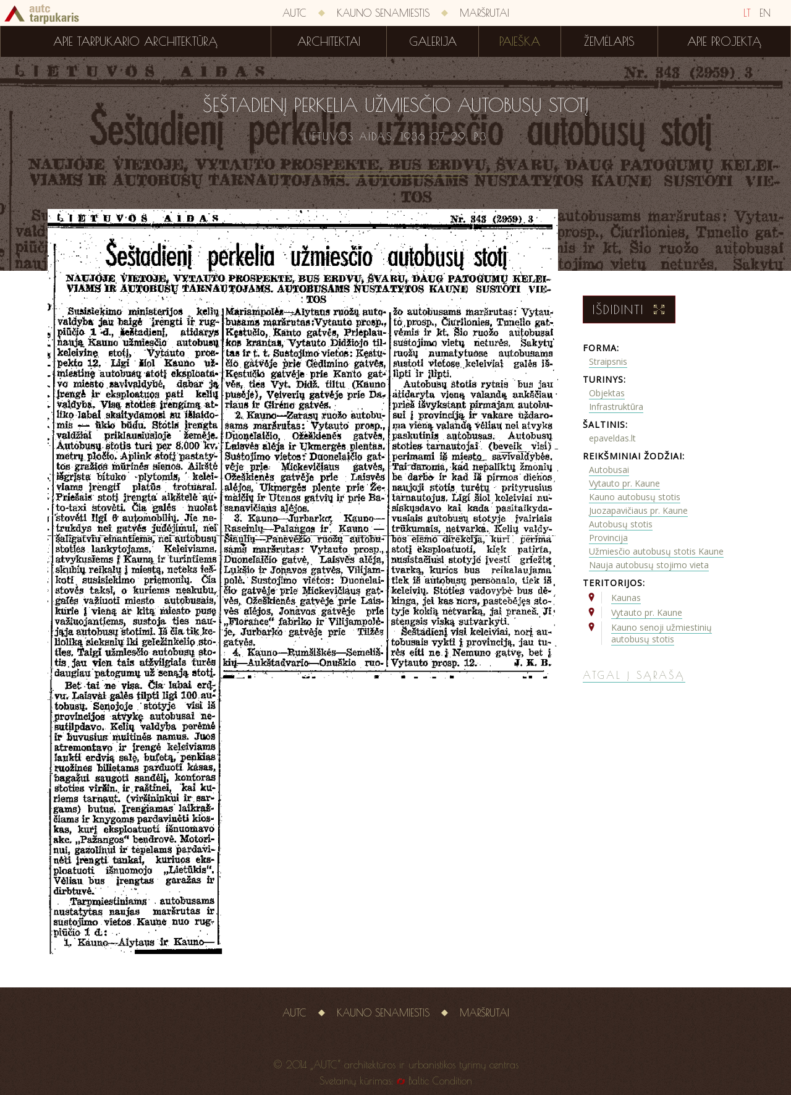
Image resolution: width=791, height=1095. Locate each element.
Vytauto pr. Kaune (624, 483)
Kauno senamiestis (383, 13)
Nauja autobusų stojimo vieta (649, 565)
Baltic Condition (440, 1080)
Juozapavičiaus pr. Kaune (638, 510)
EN (765, 13)
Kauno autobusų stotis (634, 497)
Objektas (607, 393)
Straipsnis (608, 361)
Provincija (608, 537)
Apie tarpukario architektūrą (135, 41)
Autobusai (609, 469)
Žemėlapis (609, 41)
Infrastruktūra (616, 406)
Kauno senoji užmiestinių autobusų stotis (661, 633)
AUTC (294, 13)
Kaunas (626, 597)
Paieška (519, 41)
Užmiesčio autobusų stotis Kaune (656, 551)
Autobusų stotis (621, 524)
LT (747, 13)
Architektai (328, 41)
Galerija (433, 41)
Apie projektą (724, 41)
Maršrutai (484, 13)
